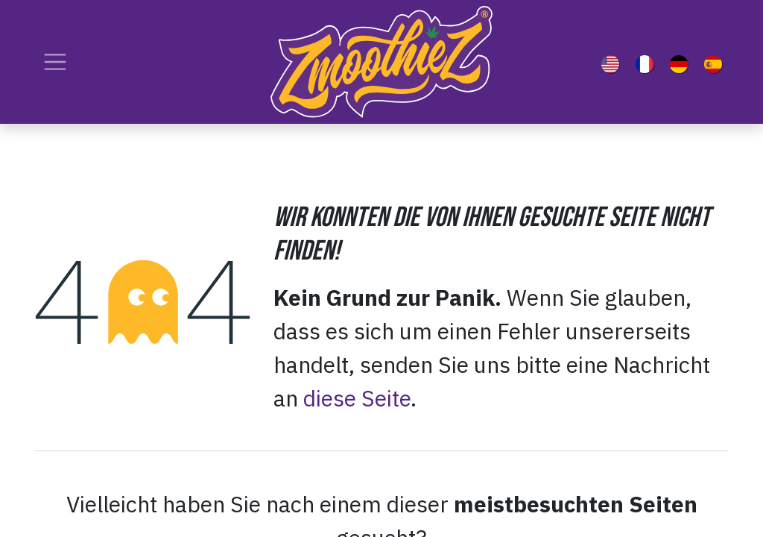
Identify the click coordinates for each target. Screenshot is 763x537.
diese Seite (357, 397)
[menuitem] (613, 62)
